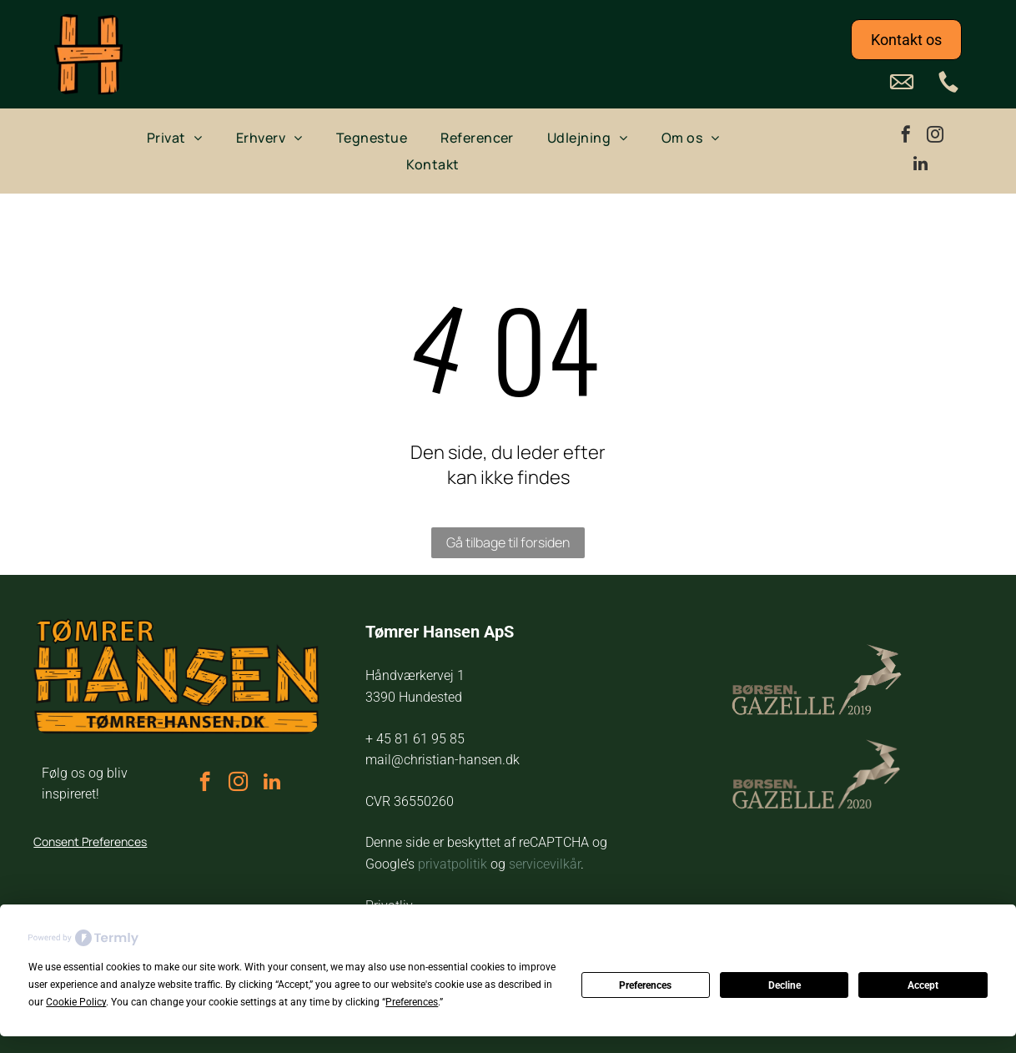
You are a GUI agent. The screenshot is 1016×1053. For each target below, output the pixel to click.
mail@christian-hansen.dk (442, 760)
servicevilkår (545, 864)
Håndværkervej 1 (415, 675)
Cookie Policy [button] (76, 1002)
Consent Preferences (90, 841)
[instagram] (935, 136)
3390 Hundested (413, 697)
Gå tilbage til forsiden (508, 542)
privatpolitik (452, 864)
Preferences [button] (411, 1002)
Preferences (645, 985)
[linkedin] (920, 165)
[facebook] (905, 136)
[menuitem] (174, 136)
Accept (923, 985)
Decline (784, 985)
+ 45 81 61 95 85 (415, 739)
